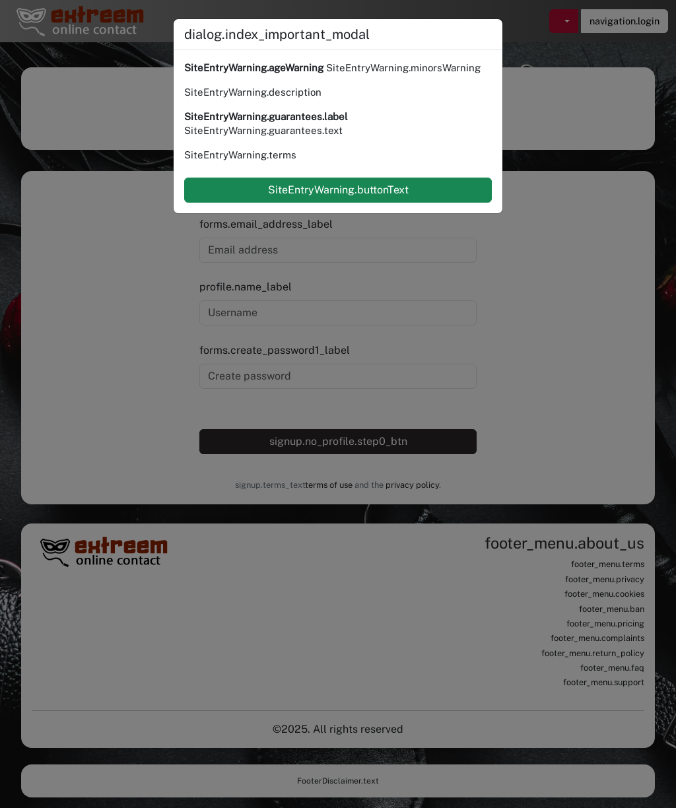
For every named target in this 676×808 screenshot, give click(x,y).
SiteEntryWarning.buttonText (338, 190)
